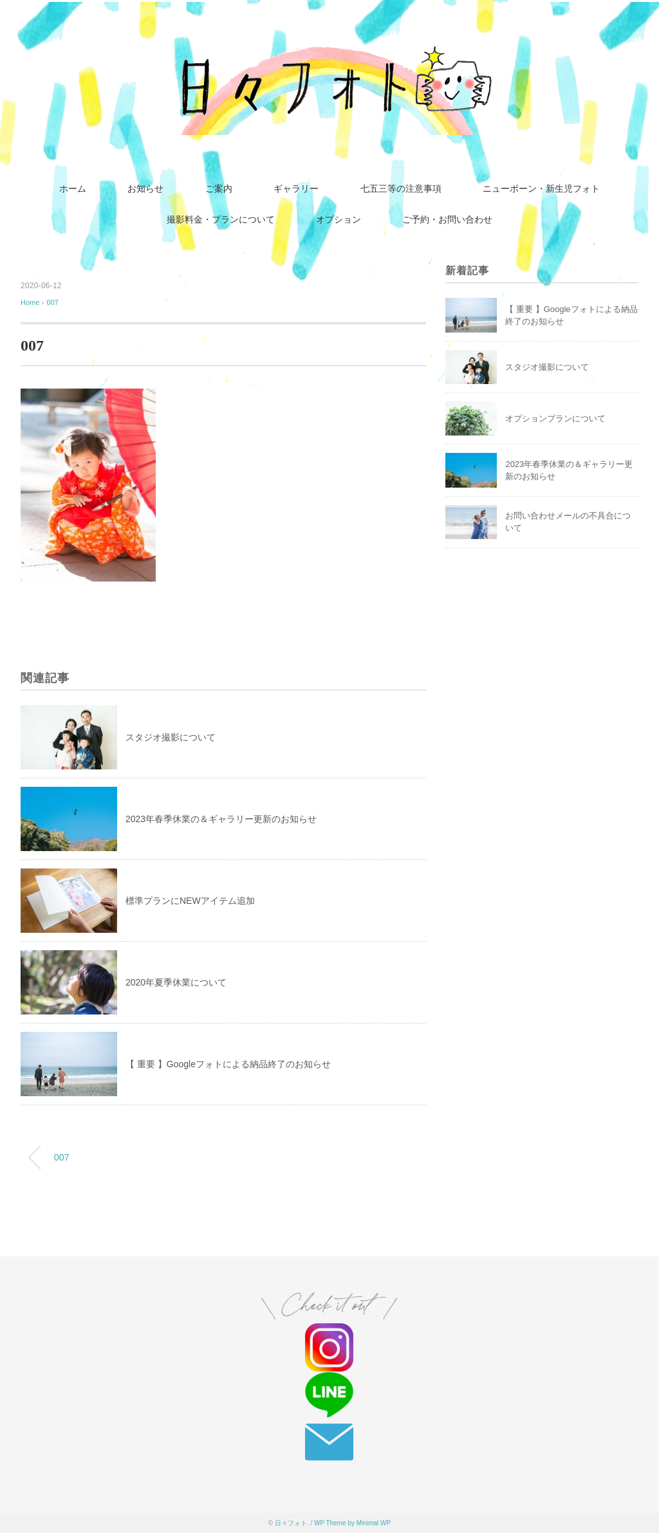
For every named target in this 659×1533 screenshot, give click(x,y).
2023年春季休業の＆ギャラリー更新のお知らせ (221, 819)
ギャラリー (296, 189)
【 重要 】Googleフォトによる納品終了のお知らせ (228, 1064)
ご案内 (218, 189)
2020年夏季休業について (176, 982)
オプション (338, 220)
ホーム (72, 189)
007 (53, 302)
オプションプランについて (555, 418)
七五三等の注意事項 (400, 189)
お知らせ (145, 189)
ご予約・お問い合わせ (447, 220)
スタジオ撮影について (170, 737)
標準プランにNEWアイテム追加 (190, 900)
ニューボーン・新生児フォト (541, 189)
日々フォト (291, 1523)
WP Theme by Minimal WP (352, 1523)
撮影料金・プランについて (221, 220)
